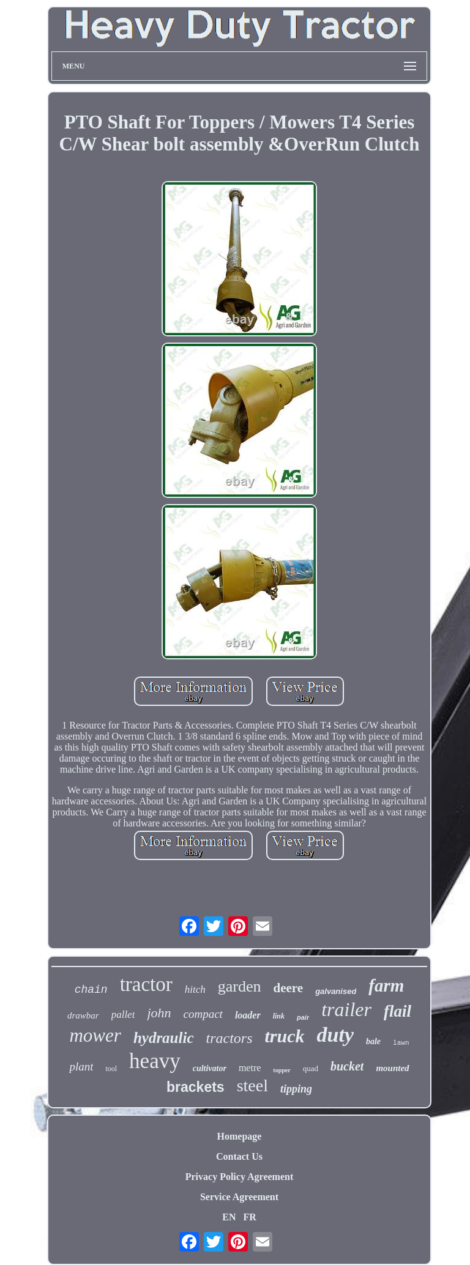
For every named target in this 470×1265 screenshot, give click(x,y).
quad (310, 1068)
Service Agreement (239, 1197)
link (279, 1016)
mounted (392, 1068)
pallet (123, 1014)
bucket (347, 1066)
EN (229, 1217)
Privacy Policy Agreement (239, 1176)
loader (248, 1015)
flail (397, 1011)
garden (239, 986)
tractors (229, 1038)
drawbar (83, 1015)
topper (281, 1070)
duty (335, 1034)
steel (252, 1085)
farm (386, 985)
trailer (346, 1009)
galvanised (335, 991)
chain (91, 990)
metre (250, 1068)
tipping (296, 1089)
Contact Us (239, 1156)
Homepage (239, 1136)
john (159, 1012)
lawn (401, 1043)
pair (303, 1017)
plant (81, 1066)
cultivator (209, 1068)
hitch (195, 989)
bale (373, 1041)
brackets (195, 1087)
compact (203, 1013)
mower (95, 1035)
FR (249, 1217)
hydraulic (163, 1037)
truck (285, 1036)
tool (111, 1068)
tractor (146, 984)
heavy (155, 1061)
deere (289, 988)
